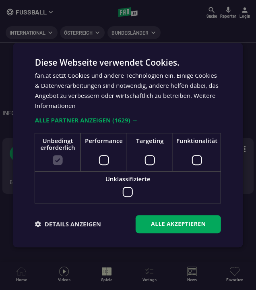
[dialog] (128, 145)
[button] (128, 120)
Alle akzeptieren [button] (178, 224)
